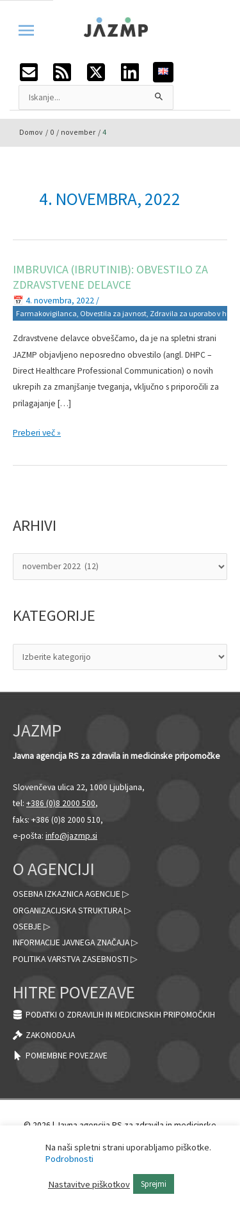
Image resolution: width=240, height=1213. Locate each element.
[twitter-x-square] (103, 72)
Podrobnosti (69, 1158)
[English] (163, 70)
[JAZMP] (116, 26)
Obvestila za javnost (113, 313)
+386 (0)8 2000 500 (60, 803)
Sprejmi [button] (153, 1184)
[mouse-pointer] (60, 1055)
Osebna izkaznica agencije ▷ (71, 894)
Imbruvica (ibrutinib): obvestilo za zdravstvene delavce (110, 277)
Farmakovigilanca (46, 313)
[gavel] (44, 1035)
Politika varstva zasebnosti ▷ (75, 959)
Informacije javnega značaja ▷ (75, 942)
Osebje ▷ (32, 926)
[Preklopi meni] (27, 23)
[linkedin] (137, 72)
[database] (114, 1014)
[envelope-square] (35, 72)
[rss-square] (69, 72)
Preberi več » (37, 431)
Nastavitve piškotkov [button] (89, 1184)
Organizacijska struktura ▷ (72, 910)
